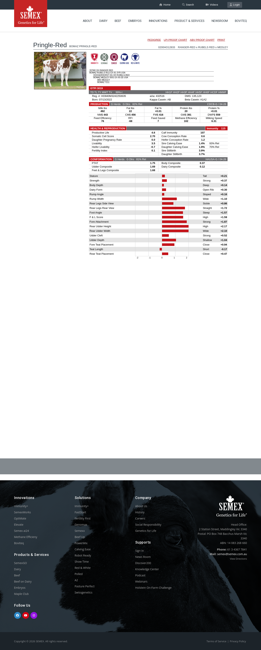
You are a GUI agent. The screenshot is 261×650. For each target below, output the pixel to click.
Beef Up (80, 537)
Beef (118, 21)
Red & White (83, 568)
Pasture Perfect (85, 586)
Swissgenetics (83, 592)
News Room (143, 557)
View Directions (238, 558)
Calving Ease (83, 549)
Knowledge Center (147, 569)
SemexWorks (22, 512)
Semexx (80, 531)
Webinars (141, 581)
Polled (79, 574)
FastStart (80, 512)
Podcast (140, 575)
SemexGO (20, 563)
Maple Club (21, 594)
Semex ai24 (21, 531)
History (140, 512)
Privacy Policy (238, 641)
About (87, 21)
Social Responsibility (148, 524)
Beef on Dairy (23, 581)
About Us (141, 506)
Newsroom (220, 21)
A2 (76, 580)
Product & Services (189, 21)
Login (235, 4)
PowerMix (81, 543)
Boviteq (241, 21)
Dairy (103, 21)
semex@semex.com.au (232, 554)
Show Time (82, 561)
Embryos (135, 21)
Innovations (158, 21)
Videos (212, 4)
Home (164, 4)
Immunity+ (21, 506)
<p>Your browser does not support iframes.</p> (130, 234)
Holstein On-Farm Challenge (153, 588)
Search (188, 4)
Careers (140, 518)
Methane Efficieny (25, 537)
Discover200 (143, 563)
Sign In (139, 551)
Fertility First (83, 518)
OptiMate (20, 518)
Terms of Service (216, 641)
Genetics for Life (145, 531)
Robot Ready (83, 555)
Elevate (18, 524)
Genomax (81, 524)
